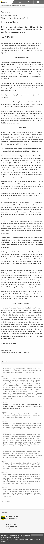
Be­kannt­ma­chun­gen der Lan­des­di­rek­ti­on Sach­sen (13, 5)
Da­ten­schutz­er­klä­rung (9, 537)
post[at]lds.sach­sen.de (14, 528)
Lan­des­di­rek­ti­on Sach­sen (11, 516)
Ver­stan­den (37, 535)
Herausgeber (5, 512)
